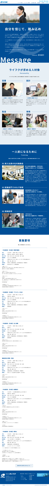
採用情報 (30, 483)
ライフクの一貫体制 (24, 483)
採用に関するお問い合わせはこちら (24, 485)
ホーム (22, 479)
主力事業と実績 (31, 479)
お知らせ (22, 480)
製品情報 (30, 480)
